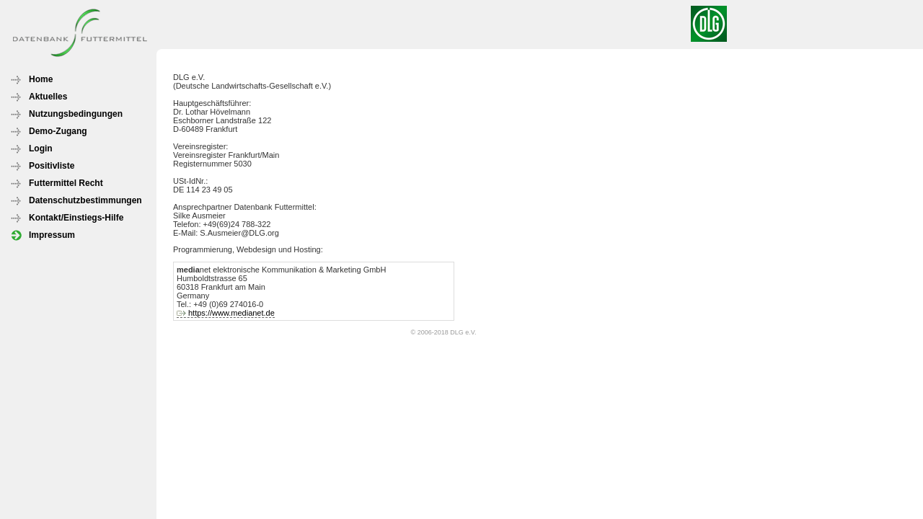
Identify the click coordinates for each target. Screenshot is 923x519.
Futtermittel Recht (66, 183)
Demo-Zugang (58, 131)
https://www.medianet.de (231, 313)
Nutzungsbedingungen (76, 114)
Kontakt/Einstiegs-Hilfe (76, 218)
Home (41, 79)
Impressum (52, 235)
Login (41, 148)
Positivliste (51, 166)
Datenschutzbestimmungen (85, 200)
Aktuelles (48, 97)
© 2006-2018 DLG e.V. (444, 332)
